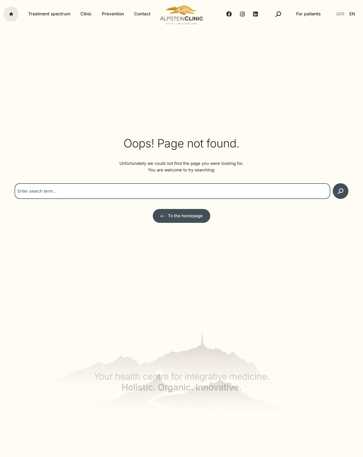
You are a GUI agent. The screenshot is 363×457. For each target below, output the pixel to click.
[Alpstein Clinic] (181, 14)
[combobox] (172, 191)
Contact (142, 13)
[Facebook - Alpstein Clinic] (230, 14)
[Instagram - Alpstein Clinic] (243, 14)
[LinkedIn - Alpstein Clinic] (256, 14)
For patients (308, 13)
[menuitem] (340, 14)
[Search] (340, 191)
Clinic (86, 13)
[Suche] (278, 14)
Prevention (113, 13)
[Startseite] (11, 14)
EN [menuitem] (352, 13)
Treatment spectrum (49, 13)
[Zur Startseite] (181, 216)
